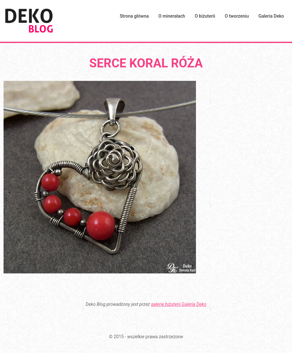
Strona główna (134, 16)
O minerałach (171, 16)
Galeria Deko (271, 16)
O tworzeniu (237, 16)
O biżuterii (205, 16)
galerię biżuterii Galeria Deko (178, 304)
